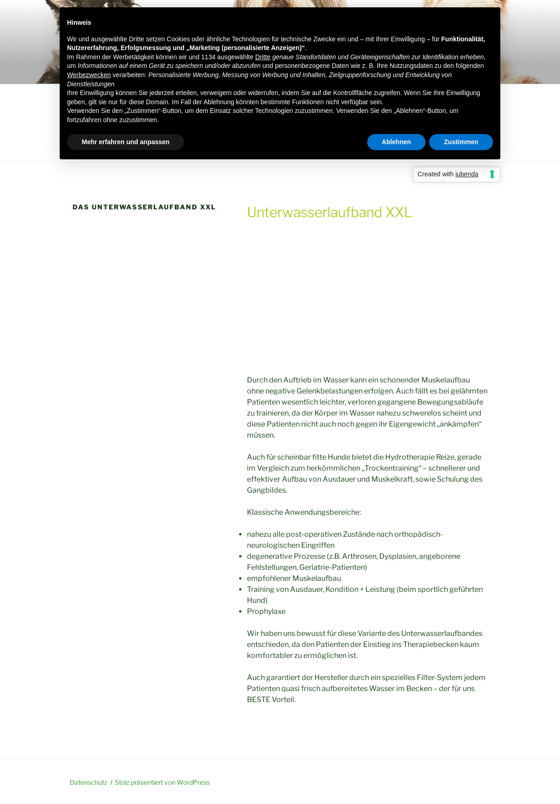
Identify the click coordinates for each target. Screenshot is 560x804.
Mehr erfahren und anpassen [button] (125, 142)
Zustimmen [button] (461, 142)
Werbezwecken (89, 75)
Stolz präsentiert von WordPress (162, 782)
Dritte (262, 57)
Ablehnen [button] (396, 142)
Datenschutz (88, 782)
